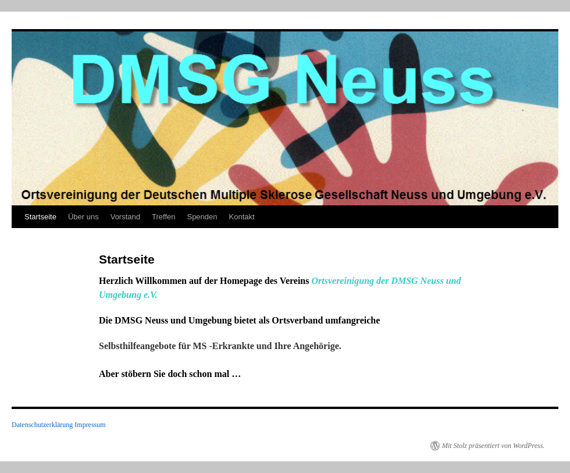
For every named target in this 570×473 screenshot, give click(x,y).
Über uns (83, 216)
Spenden (202, 216)
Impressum (89, 425)
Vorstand (125, 216)
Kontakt (242, 216)
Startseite (40, 216)
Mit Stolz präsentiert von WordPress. (493, 446)
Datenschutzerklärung (42, 425)
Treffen (163, 216)
